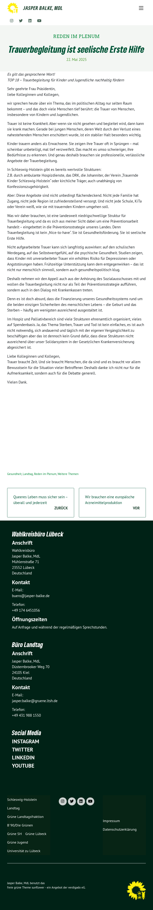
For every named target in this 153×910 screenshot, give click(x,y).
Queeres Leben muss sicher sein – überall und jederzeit (40, 502)
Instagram (25, 741)
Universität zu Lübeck (23, 851)
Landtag (28, 474)
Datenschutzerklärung (120, 829)
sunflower (38, 887)
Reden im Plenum (45, 474)
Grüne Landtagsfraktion (25, 816)
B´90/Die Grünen (20, 825)
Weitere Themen (68, 474)
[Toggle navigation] (141, 8)
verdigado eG (76, 887)
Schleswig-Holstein (22, 799)
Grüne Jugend (17, 842)
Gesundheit (14, 474)
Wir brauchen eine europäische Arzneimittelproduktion (112, 502)
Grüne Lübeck (35, 833)
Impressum (111, 821)
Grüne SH (14, 833)
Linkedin (23, 757)
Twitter (22, 749)
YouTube (23, 765)
